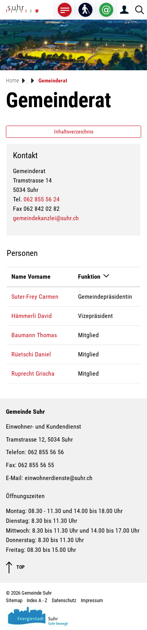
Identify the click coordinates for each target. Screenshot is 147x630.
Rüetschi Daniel (31, 354)
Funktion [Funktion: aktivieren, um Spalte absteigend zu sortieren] (89, 276)
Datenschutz (64, 600)
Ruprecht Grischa (32, 373)
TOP (15, 567)
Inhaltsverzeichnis (73, 131)
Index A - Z (37, 600)
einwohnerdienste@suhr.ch (59, 478)
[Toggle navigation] (64, 9)
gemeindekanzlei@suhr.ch (46, 218)
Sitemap (14, 600)
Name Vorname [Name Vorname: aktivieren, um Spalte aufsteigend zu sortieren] (31, 276)
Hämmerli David (31, 316)
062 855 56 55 (36, 465)
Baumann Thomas (34, 335)
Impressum (92, 600)
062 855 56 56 (46, 452)
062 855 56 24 (42, 199)
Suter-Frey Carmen (34, 296)
